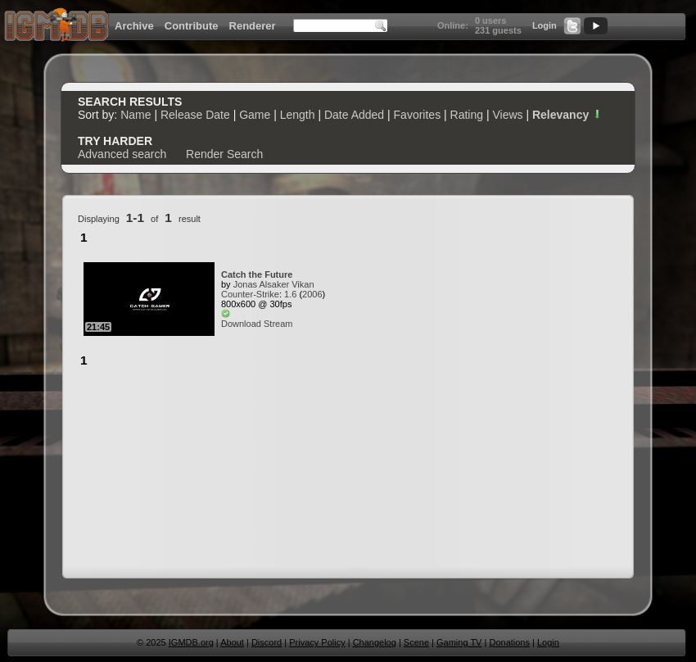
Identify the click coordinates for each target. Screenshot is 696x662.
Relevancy (567, 114)
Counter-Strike (250, 294)
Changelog (374, 642)
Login (544, 25)
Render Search (224, 154)
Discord (266, 642)
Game (254, 114)
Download (241, 324)
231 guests (498, 30)
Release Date (195, 114)
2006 (312, 294)
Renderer (252, 26)
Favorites (417, 114)
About (232, 642)
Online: (452, 25)
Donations (509, 642)
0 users (491, 20)
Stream (278, 324)
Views (507, 114)
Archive (134, 26)
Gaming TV (458, 642)
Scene (416, 642)
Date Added (354, 114)
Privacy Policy (317, 642)
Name (135, 114)
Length (297, 114)
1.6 (290, 294)
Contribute (192, 26)
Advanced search (122, 154)
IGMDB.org (191, 642)
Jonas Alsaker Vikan (273, 284)
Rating (466, 114)
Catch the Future (256, 274)
